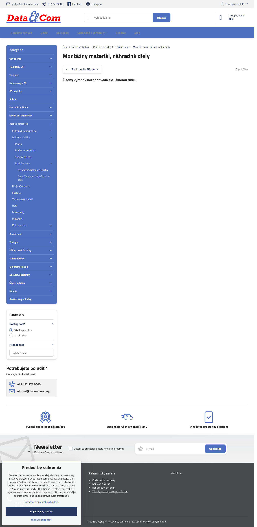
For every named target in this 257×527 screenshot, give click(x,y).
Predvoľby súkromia (119, 521)
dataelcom (176, 473)
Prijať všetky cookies (41, 511)
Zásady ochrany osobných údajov (110, 491)
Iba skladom (18, 335)
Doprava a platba (101, 484)
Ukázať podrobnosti (41, 519)
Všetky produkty (20, 330)
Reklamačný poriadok (103, 487)
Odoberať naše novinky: (48, 452)
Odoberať (215, 448)
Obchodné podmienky (103, 480)
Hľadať (161, 17)
